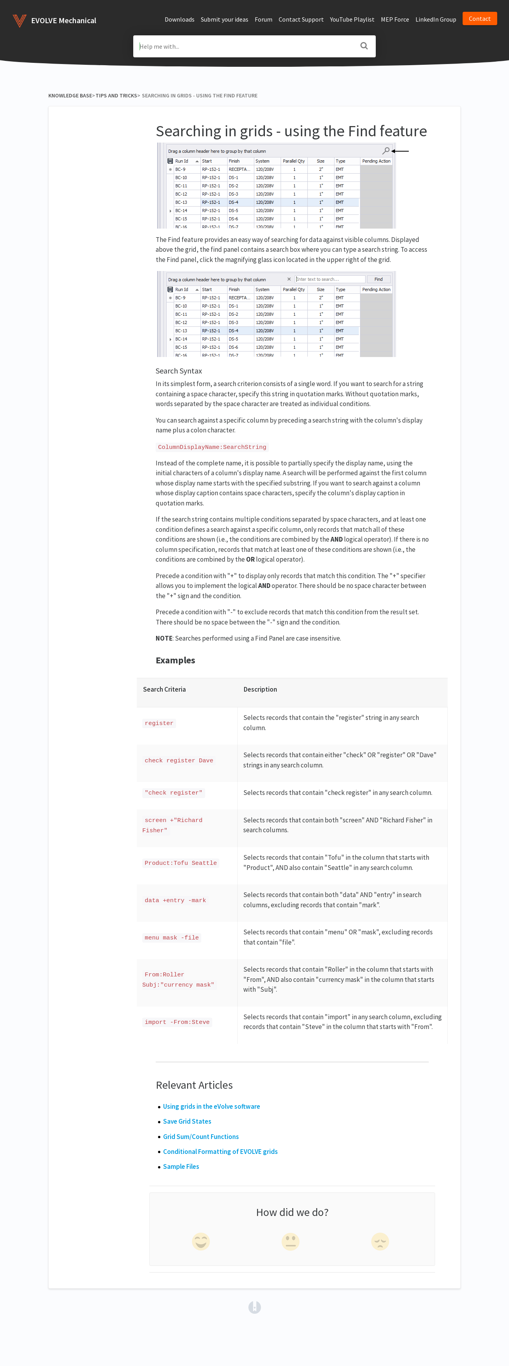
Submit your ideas (224, 19)
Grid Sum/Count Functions (201, 1136)
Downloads (180, 19)
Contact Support (301, 19)
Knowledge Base (70, 95)
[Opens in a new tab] (254, 1307)
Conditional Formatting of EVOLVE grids (220, 1151)
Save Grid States (187, 1121)
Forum (263, 19)
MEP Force (395, 19)
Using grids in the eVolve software (211, 1106)
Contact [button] (480, 18)
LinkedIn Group (435, 19)
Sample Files (181, 1166)
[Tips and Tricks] (116, 95)
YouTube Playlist (352, 19)
